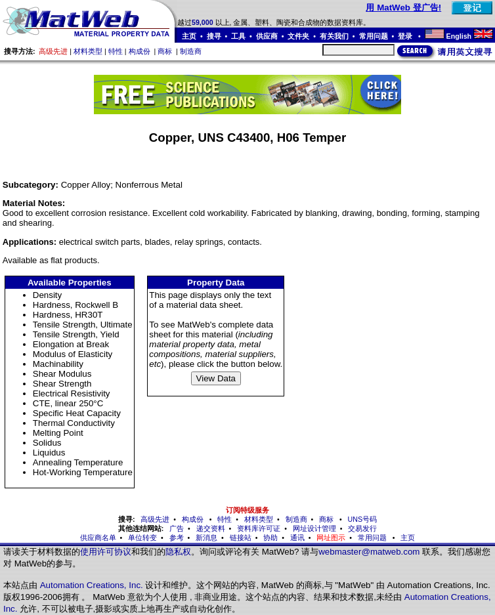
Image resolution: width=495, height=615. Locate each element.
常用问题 (373, 36)
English (459, 36)
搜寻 (214, 36)
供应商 (267, 36)
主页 (189, 36)
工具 (238, 36)
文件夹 (298, 36)
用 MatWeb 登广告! (403, 7)
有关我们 (334, 36)
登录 (406, 36)
